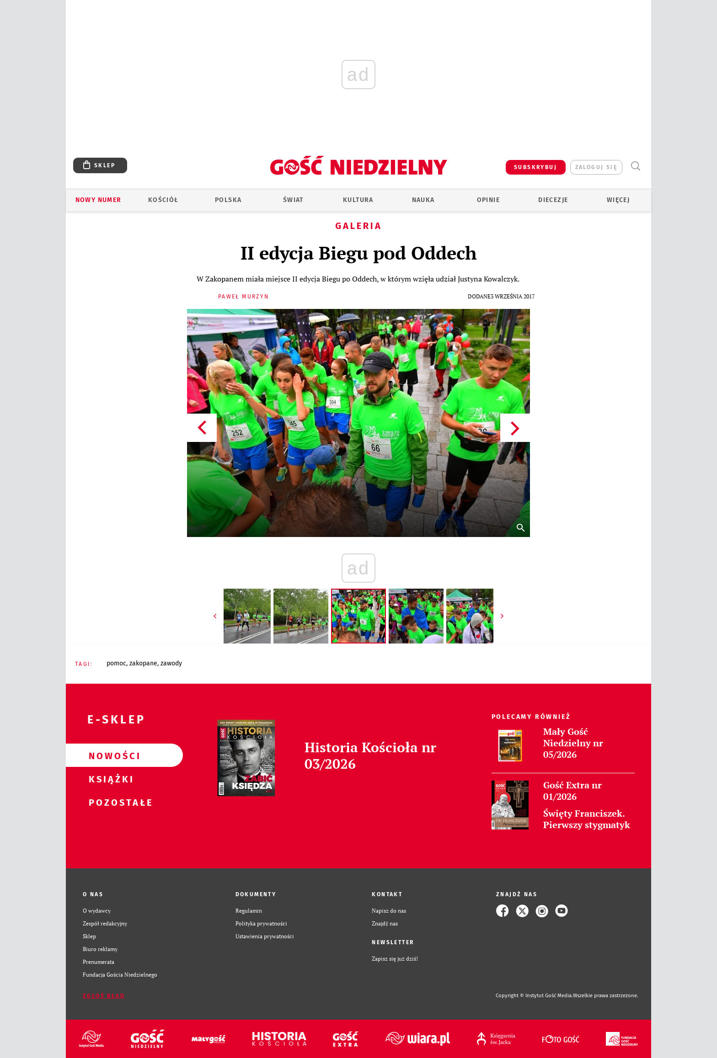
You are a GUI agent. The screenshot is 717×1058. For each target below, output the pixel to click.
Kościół (163, 200)
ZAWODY (171, 663)
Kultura (358, 200)
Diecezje (553, 200)
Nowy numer (98, 200)
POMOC (116, 663)
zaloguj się (596, 167)
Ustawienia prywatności (264, 936)
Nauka (423, 200)
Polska (228, 200)
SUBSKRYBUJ (535, 167)
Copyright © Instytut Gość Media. (534, 996)
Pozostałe (110, 802)
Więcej (618, 200)
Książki (110, 779)
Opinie (488, 200)
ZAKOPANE (143, 663)
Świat (293, 200)
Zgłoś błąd (104, 996)
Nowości (110, 755)
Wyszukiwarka (635, 166)
